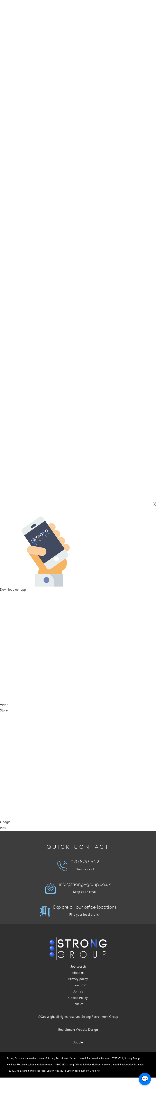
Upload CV (78, 985)
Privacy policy (78, 979)
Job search (78, 966)
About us (78, 972)
